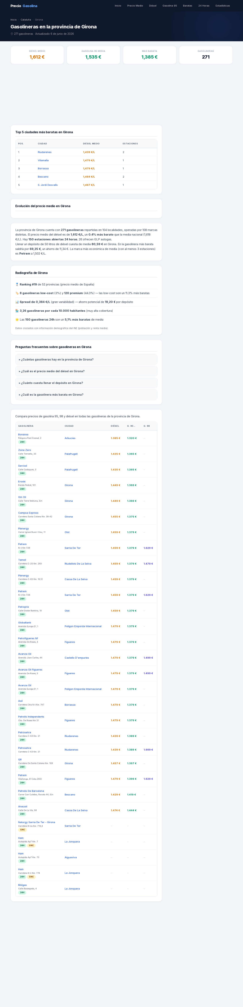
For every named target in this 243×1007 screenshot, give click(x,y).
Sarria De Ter (72, 653)
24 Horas (204, 5)
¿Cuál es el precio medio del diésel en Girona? (50, 476)
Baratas (188, 5)
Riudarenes (45, 152)
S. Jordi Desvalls (47, 185)
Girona (69, 590)
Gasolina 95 (171, 5)
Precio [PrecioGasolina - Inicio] (24, 6)
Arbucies (70, 543)
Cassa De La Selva (75, 684)
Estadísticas (223, 5)
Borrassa (43, 169)
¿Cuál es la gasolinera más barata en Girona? (50, 500)
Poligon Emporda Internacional (83, 731)
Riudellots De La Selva (78, 669)
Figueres (70, 747)
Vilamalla (43, 161)
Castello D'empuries (76, 763)
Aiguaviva (70, 962)
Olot (67, 637)
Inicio (119, 5)
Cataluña (25, 19)
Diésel (154, 5)
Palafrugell (71, 559)
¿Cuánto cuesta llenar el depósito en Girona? (50, 488)
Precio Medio (136, 5)
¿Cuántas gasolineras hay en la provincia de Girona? (55, 464)
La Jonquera (72, 947)
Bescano (43, 177)
